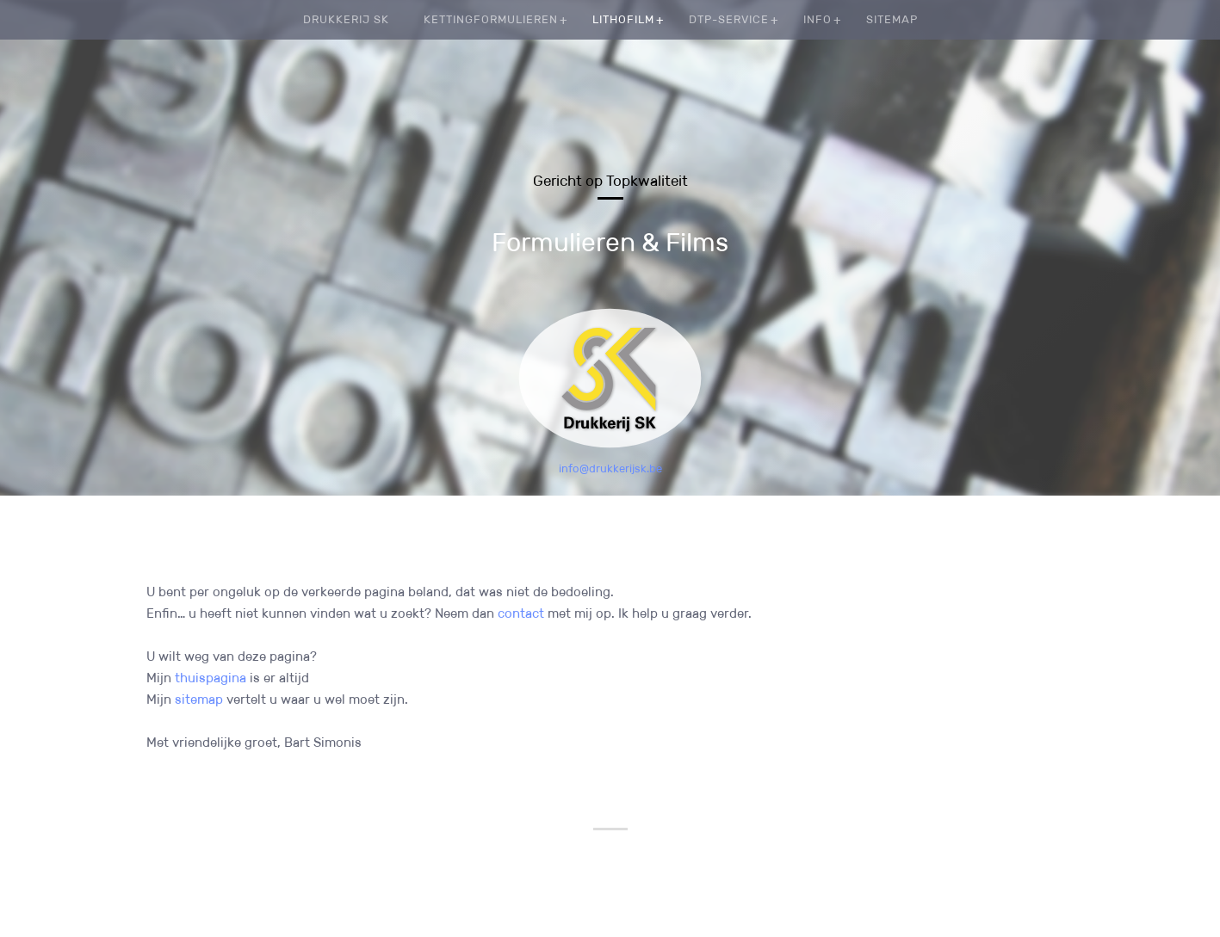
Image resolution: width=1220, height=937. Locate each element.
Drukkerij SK (346, 19)
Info (817, 19)
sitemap (199, 699)
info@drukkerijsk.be (610, 468)
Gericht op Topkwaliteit (610, 181)
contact (521, 613)
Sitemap (892, 19)
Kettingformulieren (491, 19)
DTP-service (729, 19)
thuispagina (210, 677)
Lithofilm (623, 19)
